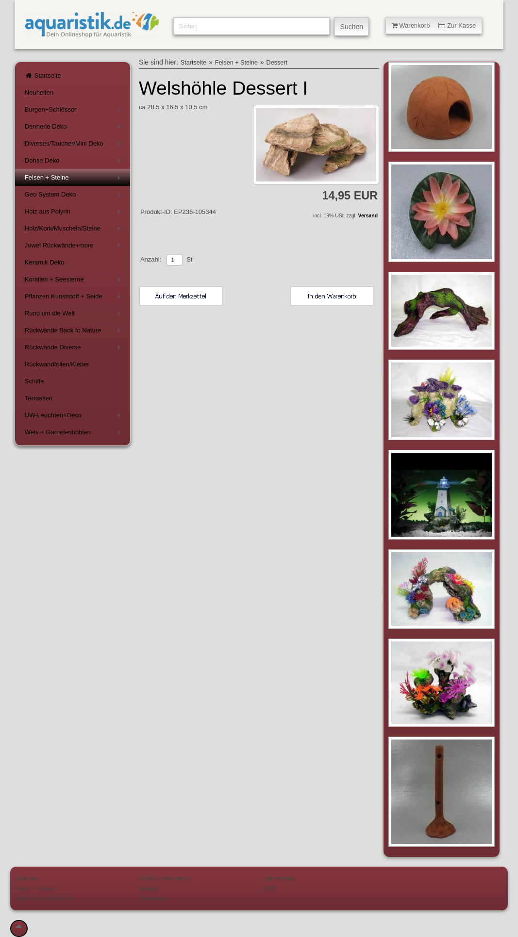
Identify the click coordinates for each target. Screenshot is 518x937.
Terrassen (38, 398)
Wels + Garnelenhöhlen (74, 434)
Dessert (277, 62)
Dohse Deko (74, 162)
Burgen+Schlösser (74, 111)
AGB (269, 888)
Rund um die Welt (74, 315)
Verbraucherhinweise (165, 878)
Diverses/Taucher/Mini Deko (74, 145)
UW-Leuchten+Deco (74, 417)
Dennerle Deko (74, 128)
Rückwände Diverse (74, 349)
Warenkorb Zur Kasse (434, 25)
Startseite (43, 75)
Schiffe (34, 381)
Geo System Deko (74, 196)
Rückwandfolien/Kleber (57, 364)
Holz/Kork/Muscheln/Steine (74, 230)
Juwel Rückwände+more (74, 247)
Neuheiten (39, 92)
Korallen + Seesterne (74, 281)
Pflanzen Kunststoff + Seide (74, 298)
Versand (368, 215)
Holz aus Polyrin (74, 213)
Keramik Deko (45, 262)
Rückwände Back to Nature (74, 332)
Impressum (153, 898)
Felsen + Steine (74, 179)
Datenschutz (279, 878)
